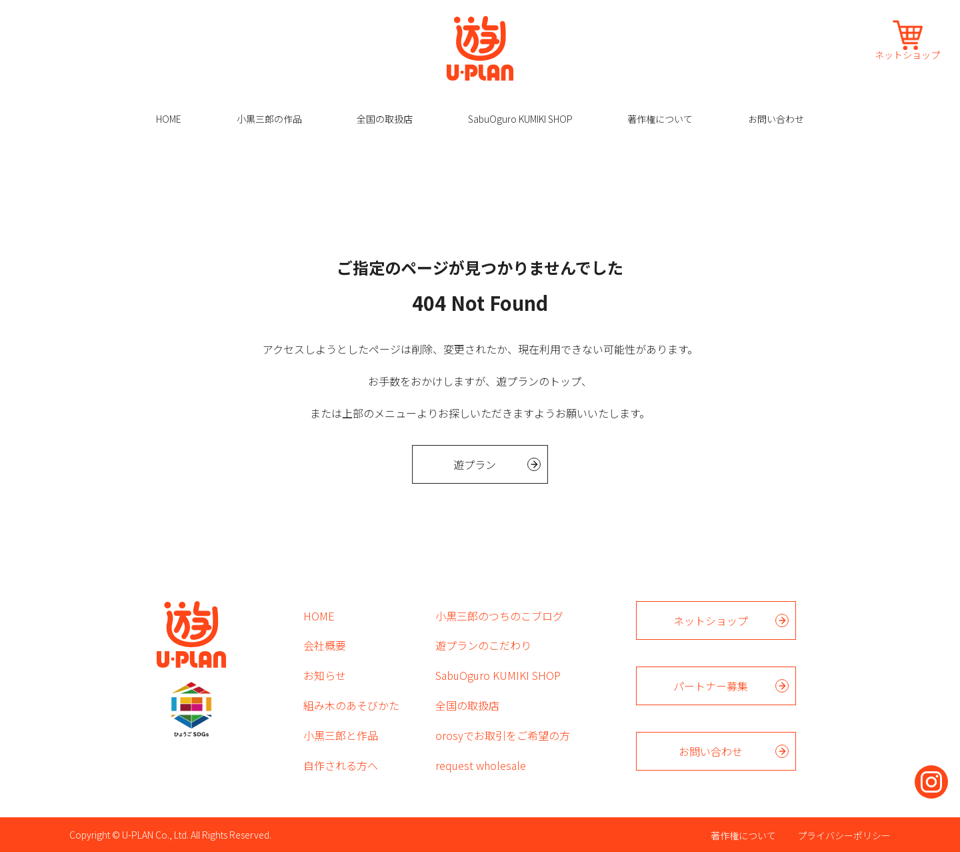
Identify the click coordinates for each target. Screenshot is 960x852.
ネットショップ (907, 53)
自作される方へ (340, 765)
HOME (168, 118)
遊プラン (474, 464)
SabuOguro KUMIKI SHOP (520, 118)
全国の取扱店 (385, 118)
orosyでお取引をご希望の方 (502, 735)
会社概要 (324, 645)
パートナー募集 (710, 686)
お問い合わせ (776, 118)
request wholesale (480, 765)
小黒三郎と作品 (340, 735)
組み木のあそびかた (351, 705)
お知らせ (324, 675)
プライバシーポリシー (844, 835)
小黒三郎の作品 (269, 118)
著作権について (660, 118)
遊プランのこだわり (483, 645)
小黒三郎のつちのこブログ (499, 616)
